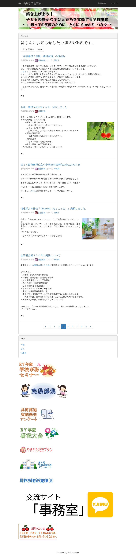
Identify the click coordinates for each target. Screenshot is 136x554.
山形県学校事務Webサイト (35, 3)
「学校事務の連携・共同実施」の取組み (43, 56)
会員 (23, 349)
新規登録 (102, 3)
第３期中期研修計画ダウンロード (44, 464)
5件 (40, 49)
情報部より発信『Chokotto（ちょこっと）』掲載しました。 (54, 208)
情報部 (56, 213)
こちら (23, 71)
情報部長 (40, 60)
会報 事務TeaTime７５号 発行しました (44, 107)
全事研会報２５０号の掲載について (40, 255)
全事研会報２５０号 (41, 265)
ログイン (114, 3)
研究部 (56, 60)
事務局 (56, 169)
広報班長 (40, 111)
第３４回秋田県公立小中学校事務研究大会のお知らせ (50, 164)
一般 (23, 345)
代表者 (23, 353)
